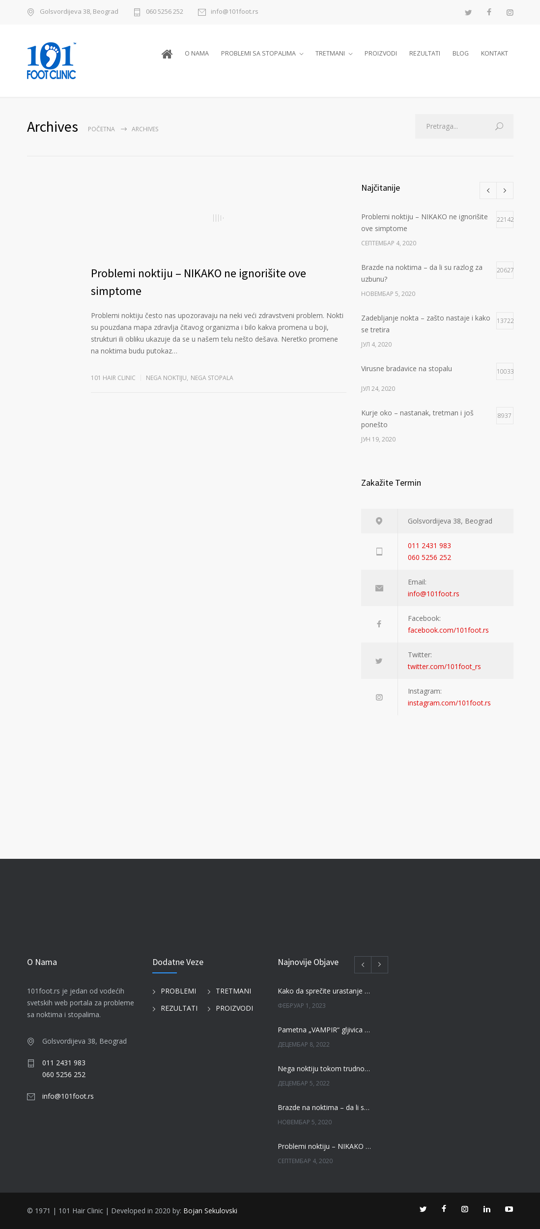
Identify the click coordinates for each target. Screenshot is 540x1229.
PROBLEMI (178, 990)
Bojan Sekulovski (210, 1210)
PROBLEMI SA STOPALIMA (258, 53)
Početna (101, 129)
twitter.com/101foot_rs (444, 666)
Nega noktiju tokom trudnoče (324, 1068)
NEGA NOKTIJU (166, 378)
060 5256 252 (164, 12)
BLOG (461, 53)
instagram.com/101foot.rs (449, 702)
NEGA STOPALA (212, 378)
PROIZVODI (381, 53)
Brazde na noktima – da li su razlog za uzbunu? (324, 1107)
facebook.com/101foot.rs (448, 630)
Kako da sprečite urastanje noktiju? (324, 990)
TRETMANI (330, 53)
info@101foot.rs (234, 12)
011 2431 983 (429, 545)
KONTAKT (494, 53)
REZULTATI (424, 53)
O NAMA (197, 53)
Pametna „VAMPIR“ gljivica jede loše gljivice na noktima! (324, 1029)
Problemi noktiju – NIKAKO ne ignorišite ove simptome (324, 1146)
